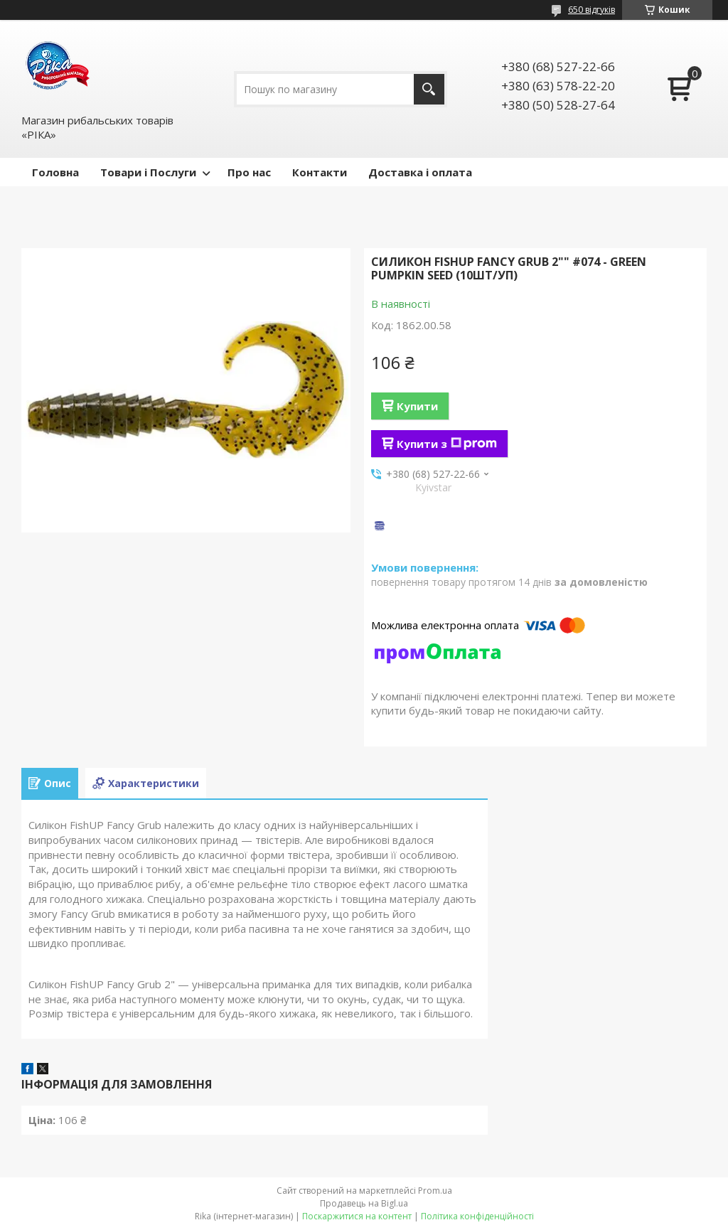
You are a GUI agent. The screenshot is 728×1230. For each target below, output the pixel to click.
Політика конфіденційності (477, 1216)
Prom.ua (435, 1190)
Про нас (249, 172)
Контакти (319, 172)
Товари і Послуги (148, 172)
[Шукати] (429, 89)
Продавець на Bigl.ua (364, 1203)
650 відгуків (591, 10)
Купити (417, 406)
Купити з (447, 444)
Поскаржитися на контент (357, 1216)
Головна (55, 172)
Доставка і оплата (420, 172)
